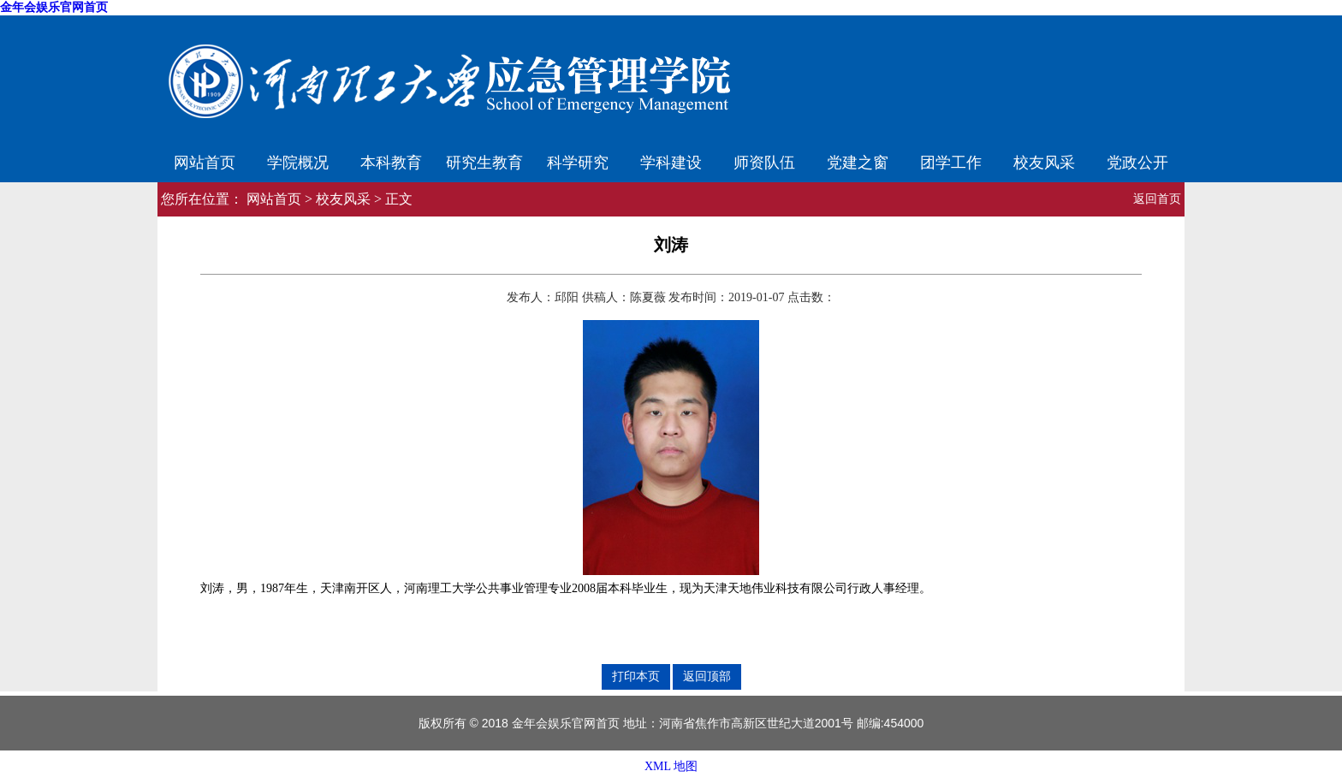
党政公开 (1137, 162)
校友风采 (1044, 162)
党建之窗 (857, 162)
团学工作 (951, 162)
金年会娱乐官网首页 (54, 7)
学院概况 (298, 162)
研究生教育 (484, 162)
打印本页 (636, 676)
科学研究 (578, 162)
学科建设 (671, 162)
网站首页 (204, 162)
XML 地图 (671, 766)
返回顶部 (707, 676)
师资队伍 (764, 162)
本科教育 (391, 162)
